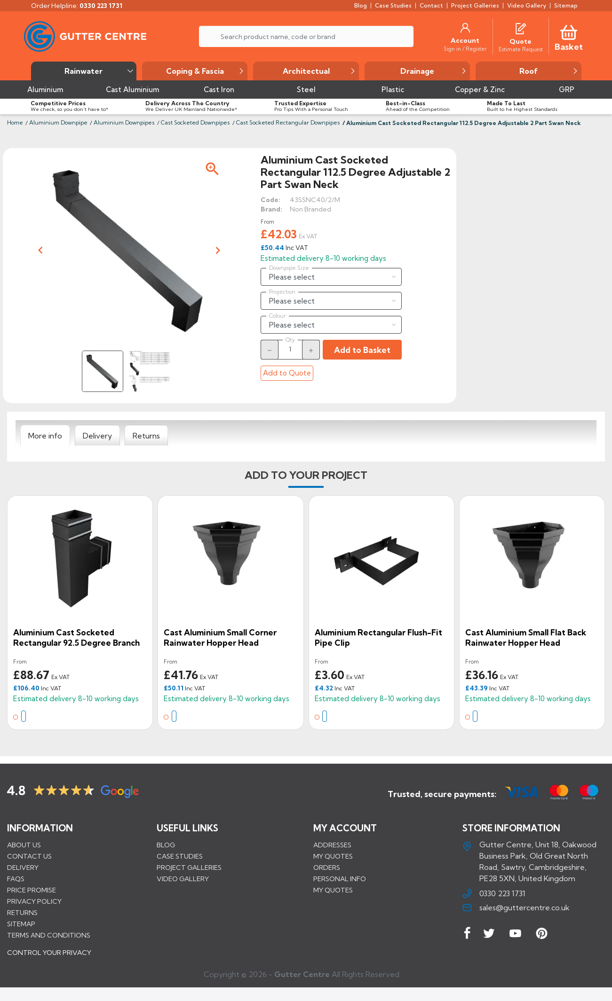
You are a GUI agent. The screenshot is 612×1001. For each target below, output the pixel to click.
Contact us (29, 856)
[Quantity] (290, 349)
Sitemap (21, 923)
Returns (22, 912)
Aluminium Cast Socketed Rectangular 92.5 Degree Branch (76, 637)
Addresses (332, 844)
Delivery (23, 867)
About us (24, 844)
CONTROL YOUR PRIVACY (49, 959)
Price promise (31, 889)
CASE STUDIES (180, 856)
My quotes (333, 856)
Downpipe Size (289, 268)
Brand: (271, 209)
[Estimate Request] (521, 49)
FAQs (15, 878)
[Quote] (520, 41)
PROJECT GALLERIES (189, 867)
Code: (270, 200)
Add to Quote (287, 372)
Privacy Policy (34, 901)
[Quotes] (521, 27)
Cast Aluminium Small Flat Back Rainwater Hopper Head (525, 637)
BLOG (166, 844)
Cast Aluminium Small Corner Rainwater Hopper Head (220, 637)
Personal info (339, 878)
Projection (282, 292)
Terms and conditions (48, 935)
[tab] (45, 435)
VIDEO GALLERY (183, 878)
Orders (326, 867)
